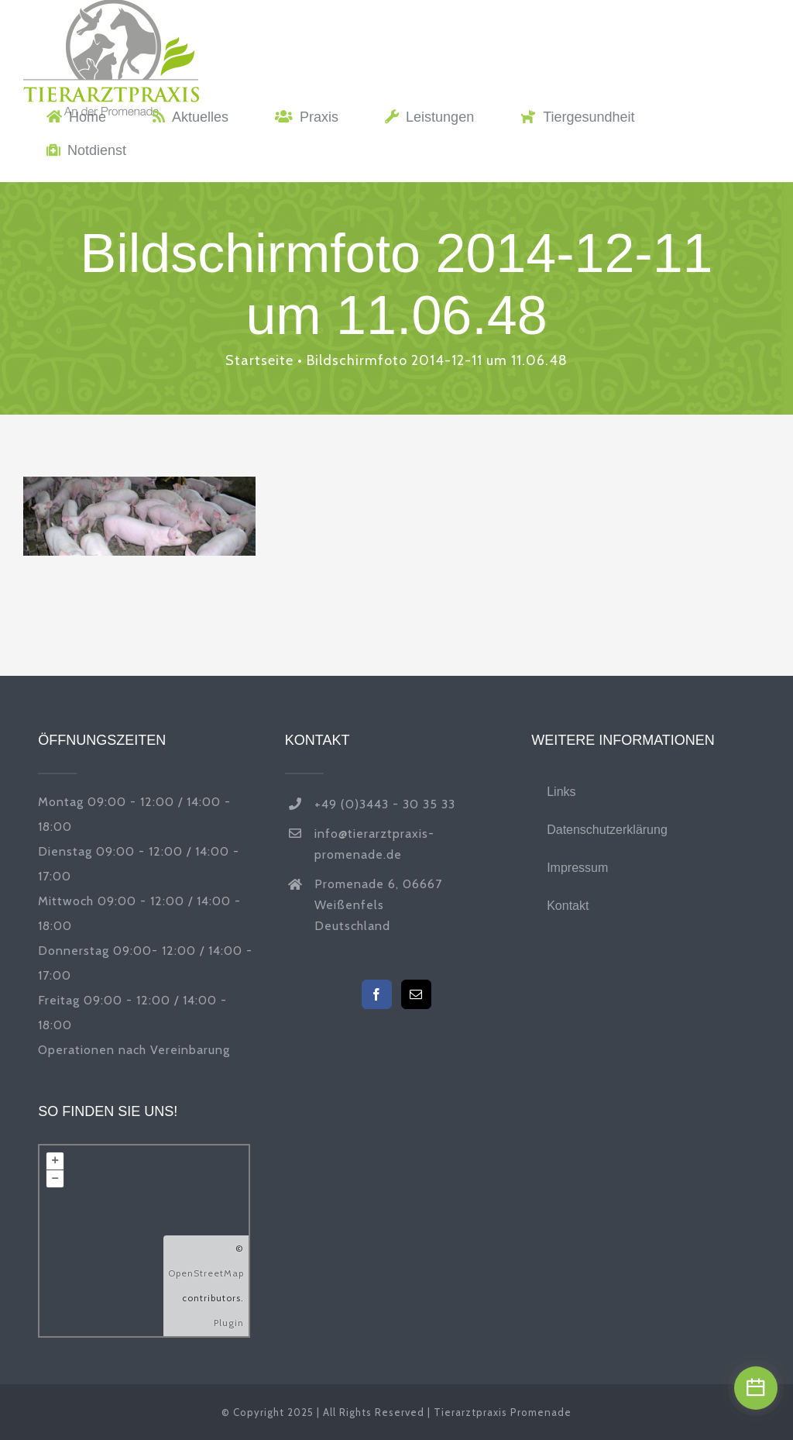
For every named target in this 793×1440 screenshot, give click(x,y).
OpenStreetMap (206, 1273)
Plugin (229, 1322)
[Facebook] (377, 994)
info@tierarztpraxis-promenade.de (374, 844)
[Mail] (416, 994)
